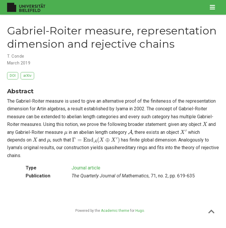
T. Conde (15, 56)
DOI (13, 75)
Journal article (86, 168)
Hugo (139, 211)
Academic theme (115, 211)
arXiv (27, 75)
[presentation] (204, 124)
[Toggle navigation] (212, 7)
